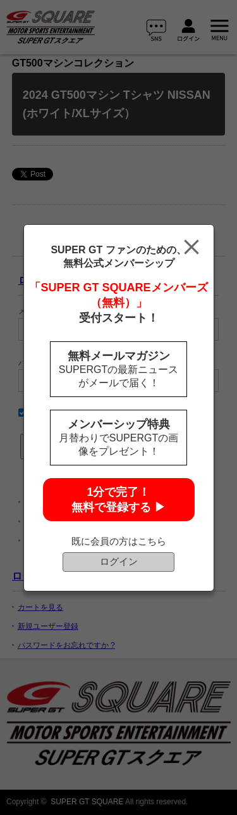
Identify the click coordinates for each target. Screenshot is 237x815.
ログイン (119, 561)
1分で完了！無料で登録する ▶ (118, 500)
